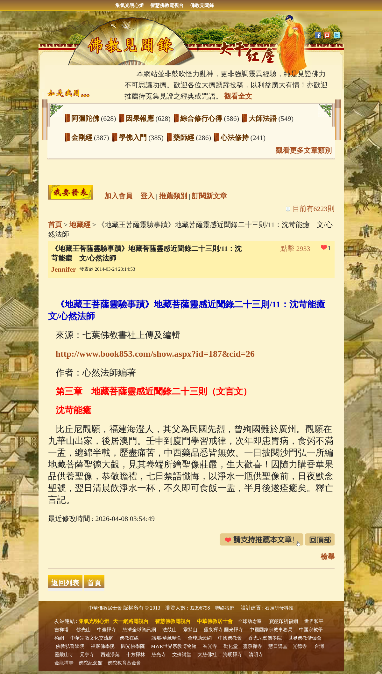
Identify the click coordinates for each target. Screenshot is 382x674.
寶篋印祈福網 (283, 621)
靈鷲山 (190, 629)
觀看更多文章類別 (304, 150)
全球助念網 (200, 638)
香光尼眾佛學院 (265, 638)
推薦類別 (173, 196)
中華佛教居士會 (105, 608)
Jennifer (63, 269)
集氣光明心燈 (129, 5)
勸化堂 (230, 646)
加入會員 (118, 196)
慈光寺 (159, 654)
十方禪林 (135, 654)
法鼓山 (169, 629)
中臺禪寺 (106, 629)
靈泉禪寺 (213, 629)
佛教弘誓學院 (70, 646)
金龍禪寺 (64, 662)
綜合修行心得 (202, 118)
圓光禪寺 (233, 629)
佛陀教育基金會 (124, 662)
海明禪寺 (232, 654)
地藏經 (79, 225)
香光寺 (210, 646)
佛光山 (83, 629)
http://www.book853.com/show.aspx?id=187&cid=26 (155, 354)
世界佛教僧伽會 (305, 638)
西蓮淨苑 (110, 654)
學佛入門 (134, 138)
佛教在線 (129, 638)
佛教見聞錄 (202, 5)
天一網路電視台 (131, 621)
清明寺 (256, 654)
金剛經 (82, 138)
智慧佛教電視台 (167, 5)
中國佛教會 (230, 638)
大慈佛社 (207, 654)
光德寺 (300, 646)
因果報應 (141, 118)
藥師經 (184, 138)
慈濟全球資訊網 (139, 629)
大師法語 (264, 118)
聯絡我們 (224, 608)
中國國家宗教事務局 (271, 629)
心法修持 (236, 138)
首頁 (55, 225)
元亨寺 (87, 654)
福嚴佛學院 (103, 646)
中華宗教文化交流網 (91, 638)
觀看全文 (238, 96)
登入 (147, 196)
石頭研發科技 (279, 608)
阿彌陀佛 (86, 118)
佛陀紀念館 (91, 662)
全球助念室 (250, 621)
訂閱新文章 (209, 196)
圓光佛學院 (133, 646)
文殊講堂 (181, 654)
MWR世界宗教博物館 (174, 646)
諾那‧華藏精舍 (166, 638)
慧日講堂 (277, 646)
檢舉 (328, 556)
